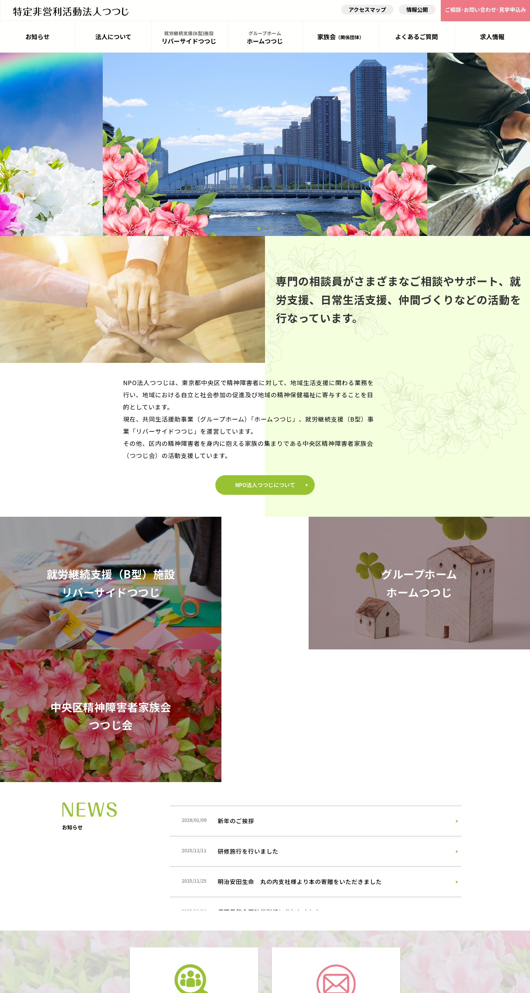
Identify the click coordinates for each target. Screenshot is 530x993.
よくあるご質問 (416, 39)
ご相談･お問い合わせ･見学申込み (484, 12)
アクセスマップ (366, 12)
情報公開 (416, 12)
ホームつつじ (265, 40)
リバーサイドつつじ (189, 40)
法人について (113, 39)
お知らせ (38, 39)
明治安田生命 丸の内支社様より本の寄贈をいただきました (300, 726)
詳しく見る (190, 913)
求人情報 (492, 39)
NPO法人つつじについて (265, 520)
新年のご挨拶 (236, 665)
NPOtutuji (259, 983)
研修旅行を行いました (248, 695)
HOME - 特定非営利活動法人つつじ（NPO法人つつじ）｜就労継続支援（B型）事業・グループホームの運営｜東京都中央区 (70, 11)
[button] (259, 232)
